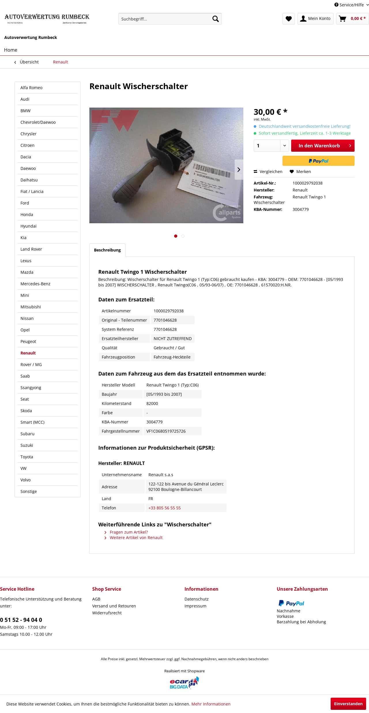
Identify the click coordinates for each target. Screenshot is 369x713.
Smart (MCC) (32, 422)
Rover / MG (31, 364)
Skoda (26, 410)
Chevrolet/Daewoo (38, 122)
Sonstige (28, 491)
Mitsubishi (30, 306)
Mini (24, 295)
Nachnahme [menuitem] (288, 610)
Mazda (26, 272)
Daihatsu (29, 180)
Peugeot (28, 341)
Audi (24, 99)
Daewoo (28, 168)
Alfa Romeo (31, 87)
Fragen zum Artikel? (126, 532)
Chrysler (28, 133)
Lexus (25, 260)
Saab (25, 376)
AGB (96, 599)
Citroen (27, 145)
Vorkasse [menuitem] (285, 616)
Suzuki (26, 445)
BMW (25, 110)
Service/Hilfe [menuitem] (349, 4)
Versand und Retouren (114, 606)
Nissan (27, 318)
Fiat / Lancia (32, 191)
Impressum (195, 606)
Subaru (27, 433)
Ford (24, 203)
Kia (23, 237)
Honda (26, 214)
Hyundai (28, 226)
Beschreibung (107, 250)
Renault (28, 353)
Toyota (26, 456)
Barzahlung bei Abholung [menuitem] (301, 621)
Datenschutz (196, 599)
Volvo (25, 480)
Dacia (25, 157)
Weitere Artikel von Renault (134, 537)
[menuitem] (170, 19)
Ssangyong (30, 387)
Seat (24, 399)
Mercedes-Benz (35, 283)
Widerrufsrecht (107, 613)
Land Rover (31, 249)
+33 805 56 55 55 (164, 508)
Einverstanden (348, 703)
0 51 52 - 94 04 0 (21, 620)
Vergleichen (268, 171)
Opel (25, 330)
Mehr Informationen (211, 704)
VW (23, 468)
